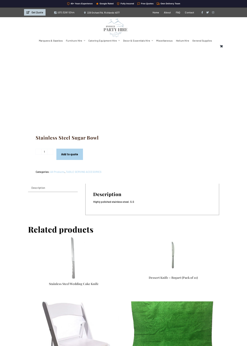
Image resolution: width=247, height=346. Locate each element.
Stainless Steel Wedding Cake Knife (74, 284)
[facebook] (202, 12)
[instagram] (213, 12)
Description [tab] (38, 187)
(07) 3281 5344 (66, 12)
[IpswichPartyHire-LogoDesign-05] (116, 19)
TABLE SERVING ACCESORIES (83, 171)
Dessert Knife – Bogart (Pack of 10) (173, 277)
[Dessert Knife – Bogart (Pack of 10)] (173, 255)
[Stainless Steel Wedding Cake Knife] (73, 258)
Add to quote (69, 154)
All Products (57, 171)
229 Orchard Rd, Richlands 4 (101, 12)
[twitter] (207, 12)
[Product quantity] (44, 152)
